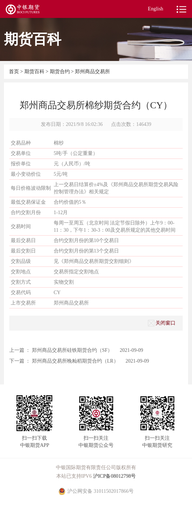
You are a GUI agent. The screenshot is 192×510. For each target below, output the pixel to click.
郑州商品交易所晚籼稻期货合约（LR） (75, 361)
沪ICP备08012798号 (114, 476)
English (155, 8)
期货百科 (35, 71)
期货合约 (60, 71)
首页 (14, 71)
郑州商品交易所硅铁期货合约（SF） (72, 350)
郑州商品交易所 (92, 71)
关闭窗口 (162, 323)
